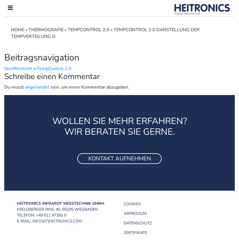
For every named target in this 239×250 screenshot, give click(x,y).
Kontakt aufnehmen (119, 158)
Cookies (132, 204)
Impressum (135, 213)
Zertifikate (135, 232)
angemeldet (37, 87)
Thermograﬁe (46, 30)
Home (17, 30)
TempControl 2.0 (88, 30)
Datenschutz (138, 223)
